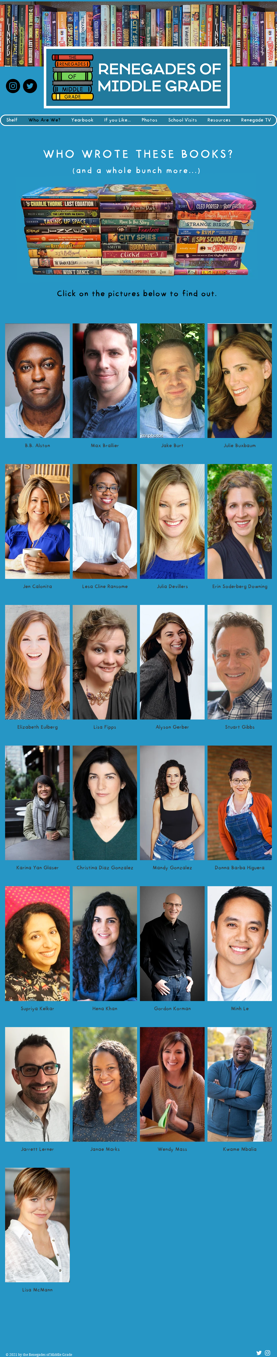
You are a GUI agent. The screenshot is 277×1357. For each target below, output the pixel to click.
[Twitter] (30, 86)
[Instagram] (13, 86)
